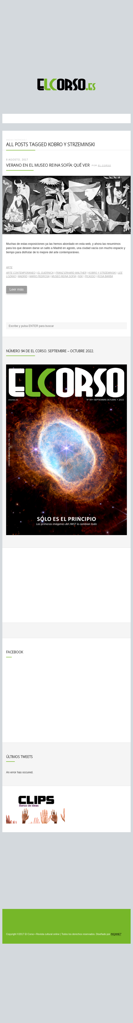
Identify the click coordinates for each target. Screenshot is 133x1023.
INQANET (116, 934)
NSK (80, 276)
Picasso (90, 276)
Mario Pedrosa (39, 276)
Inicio (9, 139)
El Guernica (45, 273)
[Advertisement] (66, 37)
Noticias (20, 139)
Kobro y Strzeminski (102, 273)
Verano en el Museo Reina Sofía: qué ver (48, 165)
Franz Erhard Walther (70, 273)
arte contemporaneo (20, 273)
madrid (22, 276)
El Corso (104, 165)
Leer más (16, 289)
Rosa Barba (105, 276)
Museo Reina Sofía (63, 276)
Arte (9, 267)
